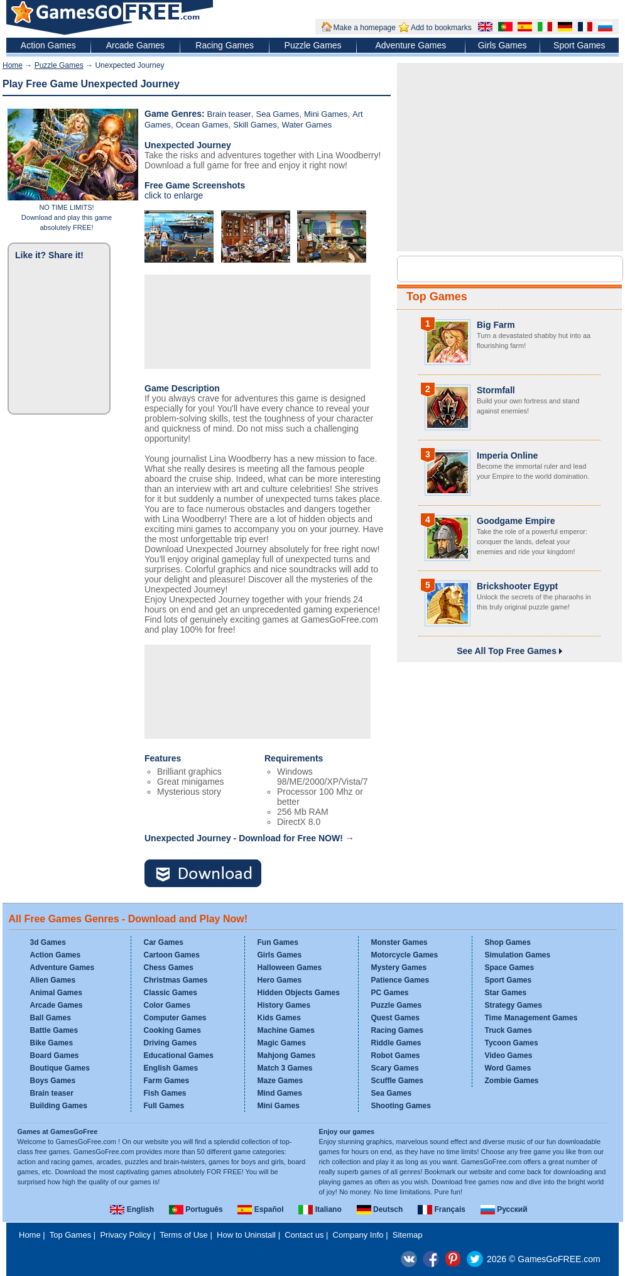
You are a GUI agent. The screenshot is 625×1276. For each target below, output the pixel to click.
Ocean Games (202, 124)
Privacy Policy (125, 1235)
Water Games (306, 124)
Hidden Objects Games (299, 992)
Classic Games (170, 992)
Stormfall (496, 390)
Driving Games (170, 1043)
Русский (504, 1209)
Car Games (163, 942)
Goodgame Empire (516, 521)
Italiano (319, 1209)
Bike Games (51, 1043)
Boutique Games (60, 1068)
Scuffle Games (397, 1080)
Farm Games (167, 1080)
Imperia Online (507, 455)
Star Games (506, 992)
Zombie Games (512, 1080)
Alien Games (53, 980)
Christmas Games (176, 980)
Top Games (436, 296)
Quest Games (395, 1017)
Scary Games (395, 1068)
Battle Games (54, 1030)
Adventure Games (410, 45)
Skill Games (254, 124)
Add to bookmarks (441, 27)
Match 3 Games (285, 1068)
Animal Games (56, 992)
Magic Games (282, 1043)
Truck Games (508, 1030)
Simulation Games (518, 955)
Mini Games (325, 114)
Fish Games (165, 1093)
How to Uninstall (246, 1235)
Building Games (58, 1105)
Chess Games (168, 967)
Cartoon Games (172, 955)
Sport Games (579, 45)
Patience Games (400, 980)
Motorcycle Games (404, 955)
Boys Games (53, 1080)
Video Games (509, 1055)
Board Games (54, 1055)
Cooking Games (172, 1030)
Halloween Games (290, 967)
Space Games (510, 967)
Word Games (508, 1068)
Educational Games (179, 1055)
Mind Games (280, 1093)
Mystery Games (399, 967)
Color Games (167, 1005)
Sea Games (277, 114)
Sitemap (408, 1235)
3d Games (48, 942)
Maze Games (280, 1080)
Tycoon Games (511, 1043)
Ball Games (50, 1017)
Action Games (48, 45)
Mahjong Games (287, 1055)
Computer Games (175, 1017)
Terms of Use (184, 1235)
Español (260, 1209)
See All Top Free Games (509, 651)
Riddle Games (396, 1043)
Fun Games (278, 942)
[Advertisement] (195, 320)
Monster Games (399, 942)
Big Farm (496, 325)
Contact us (304, 1235)
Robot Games (395, 1055)
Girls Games (502, 45)
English (132, 1209)
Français (441, 1209)
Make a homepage (365, 27)
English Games (171, 1068)
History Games (284, 1005)
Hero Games (280, 980)
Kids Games (279, 1017)
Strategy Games (513, 1005)
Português (196, 1209)
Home (13, 65)
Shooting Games (401, 1105)
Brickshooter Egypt (517, 586)
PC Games (390, 992)
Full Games (164, 1105)
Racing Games (224, 45)
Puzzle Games (313, 45)
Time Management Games (531, 1017)
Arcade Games (135, 45)
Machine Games (286, 1030)
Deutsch (380, 1209)
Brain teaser (229, 114)
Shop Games (508, 942)
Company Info (358, 1235)
